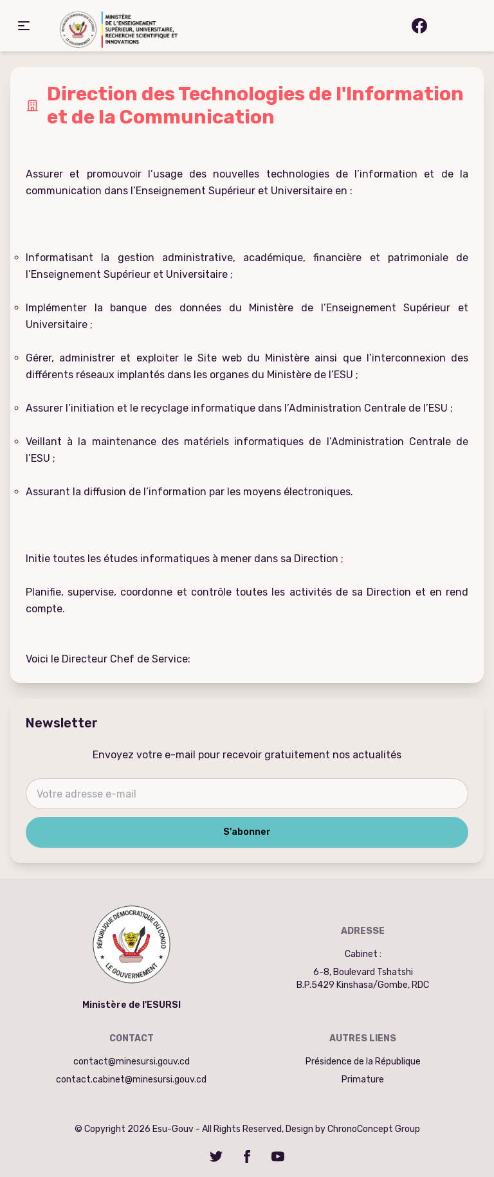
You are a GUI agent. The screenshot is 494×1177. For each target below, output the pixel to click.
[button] (23, 25)
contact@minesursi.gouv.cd (131, 1061)
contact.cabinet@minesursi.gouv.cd (131, 1079)
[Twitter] (216, 1156)
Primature (363, 1079)
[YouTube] (278, 1156)
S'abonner (247, 831)
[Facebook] (247, 1156)
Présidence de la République (363, 1061)
